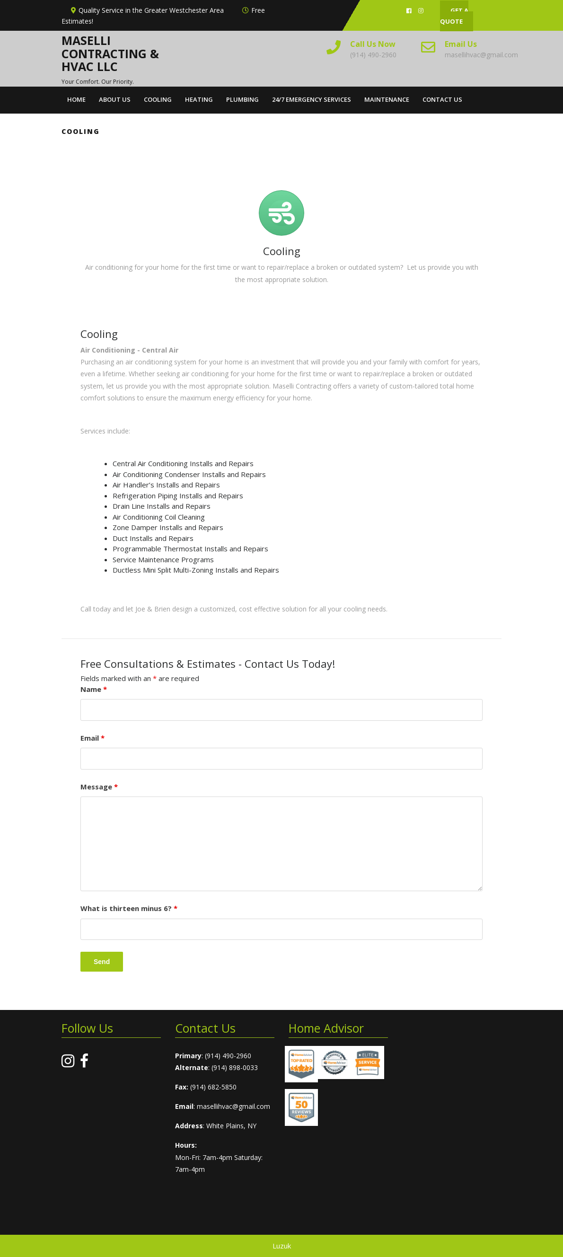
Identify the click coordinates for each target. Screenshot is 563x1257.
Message (99, 786)
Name (93, 689)
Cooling (158, 99)
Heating (199, 99)
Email (92, 738)
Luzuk (282, 1245)
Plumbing (242, 99)
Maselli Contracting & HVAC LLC (110, 53)
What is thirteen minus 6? (128, 908)
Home (76, 99)
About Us (115, 99)
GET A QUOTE (454, 16)
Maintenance (386, 99)
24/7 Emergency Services (311, 99)
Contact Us (442, 99)
